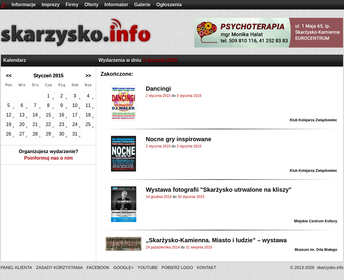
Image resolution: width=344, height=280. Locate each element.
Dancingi (158, 88)
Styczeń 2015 (49, 75)
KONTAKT (206, 267)
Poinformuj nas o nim (48, 158)
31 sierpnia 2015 (199, 247)
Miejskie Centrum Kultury (315, 221)
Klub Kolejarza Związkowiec (313, 120)
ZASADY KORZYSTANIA (59, 267)
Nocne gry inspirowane (178, 139)
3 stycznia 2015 (188, 96)
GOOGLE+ (123, 267)
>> (88, 75)
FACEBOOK (98, 267)
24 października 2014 (163, 247)
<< (9, 75)
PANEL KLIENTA (17, 267)
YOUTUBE (147, 267)
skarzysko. (330, 267)
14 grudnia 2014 (159, 197)
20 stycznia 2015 (191, 197)
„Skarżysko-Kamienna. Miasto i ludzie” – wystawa (216, 240)
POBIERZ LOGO (177, 267)
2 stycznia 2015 (158, 96)
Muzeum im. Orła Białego (316, 250)
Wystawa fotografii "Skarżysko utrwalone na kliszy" (219, 189)
